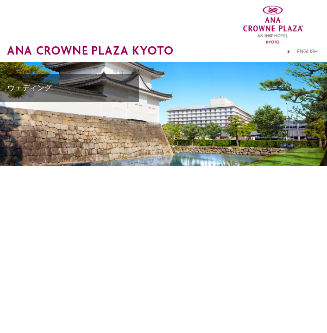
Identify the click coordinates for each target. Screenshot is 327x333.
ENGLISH (307, 51)
